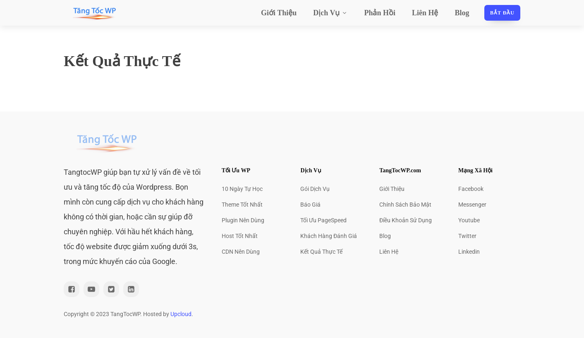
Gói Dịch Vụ (315, 189)
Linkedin (469, 251)
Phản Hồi (379, 13)
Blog (462, 13)
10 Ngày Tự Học (242, 189)
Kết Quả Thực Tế (321, 251)
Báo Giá (310, 204)
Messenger (472, 204)
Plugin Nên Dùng (243, 220)
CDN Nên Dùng (241, 251)
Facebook (470, 189)
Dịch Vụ (330, 13)
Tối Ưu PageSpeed (323, 220)
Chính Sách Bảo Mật (405, 204)
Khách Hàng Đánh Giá (328, 236)
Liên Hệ (425, 13)
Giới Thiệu (279, 13)
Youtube (469, 220)
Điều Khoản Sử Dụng (405, 220)
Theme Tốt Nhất (242, 204)
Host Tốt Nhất (240, 236)
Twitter (467, 236)
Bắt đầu (502, 13)
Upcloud (180, 314)
